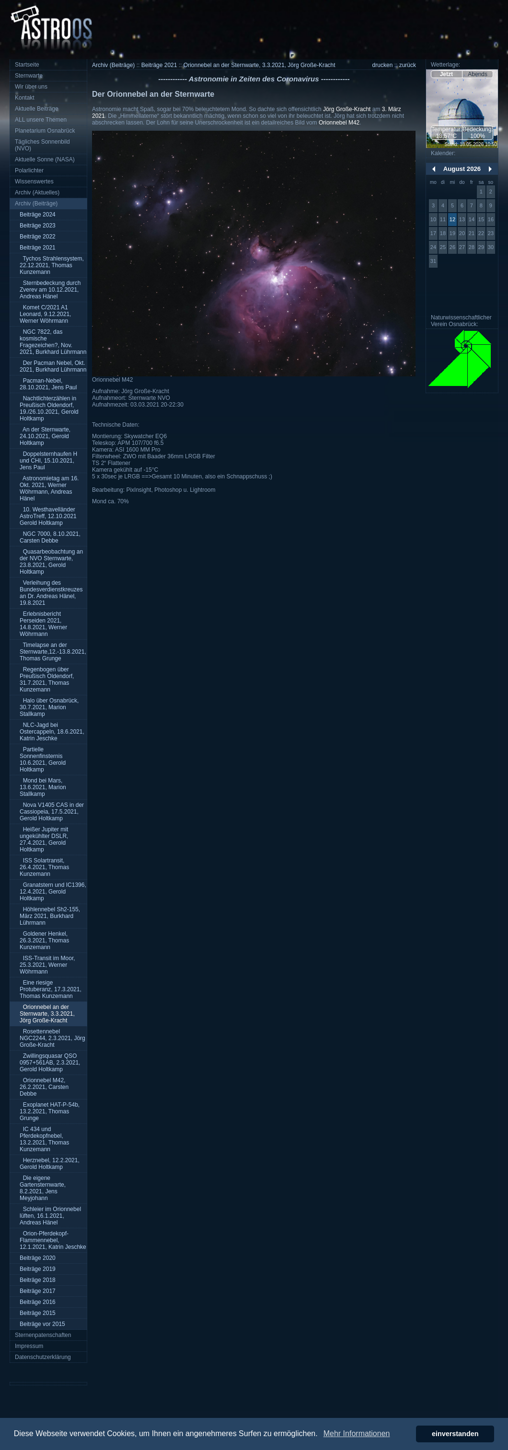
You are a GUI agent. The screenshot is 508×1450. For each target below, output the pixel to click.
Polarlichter (29, 170)
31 (433, 261)
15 (481, 219)
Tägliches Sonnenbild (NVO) (42, 145)
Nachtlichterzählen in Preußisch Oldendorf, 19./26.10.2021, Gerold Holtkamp (49, 408)
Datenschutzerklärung (43, 1357)
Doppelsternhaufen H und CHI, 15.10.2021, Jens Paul (48, 461)
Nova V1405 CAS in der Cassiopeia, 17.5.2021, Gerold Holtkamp (52, 812)
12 (452, 219)
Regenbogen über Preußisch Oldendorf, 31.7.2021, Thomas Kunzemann (47, 679)
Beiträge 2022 (38, 236)
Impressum (29, 1346)
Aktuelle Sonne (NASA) (45, 159)
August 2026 (462, 168)
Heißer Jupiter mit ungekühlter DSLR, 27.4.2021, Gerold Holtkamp (44, 839)
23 (491, 233)
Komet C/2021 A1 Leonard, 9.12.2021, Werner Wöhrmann (45, 314)
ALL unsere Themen (41, 119)
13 (462, 219)
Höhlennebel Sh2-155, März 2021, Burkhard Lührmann (50, 916)
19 (452, 233)
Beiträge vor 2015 (42, 1324)
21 (471, 233)
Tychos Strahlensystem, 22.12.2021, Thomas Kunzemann (52, 265)
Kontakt (25, 97)
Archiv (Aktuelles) (37, 192)
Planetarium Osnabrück (45, 130)
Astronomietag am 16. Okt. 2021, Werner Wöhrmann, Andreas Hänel (49, 488)
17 (433, 233)
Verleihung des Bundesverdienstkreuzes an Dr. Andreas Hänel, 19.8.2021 (51, 592)
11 (443, 219)
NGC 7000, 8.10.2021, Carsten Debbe (50, 537)
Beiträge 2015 (38, 1313)
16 (491, 219)
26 (452, 247)
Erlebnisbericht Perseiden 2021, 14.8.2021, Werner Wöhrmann (43, 624)
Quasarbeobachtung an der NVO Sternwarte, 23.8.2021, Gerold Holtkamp (51, 561)
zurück (407, 65)
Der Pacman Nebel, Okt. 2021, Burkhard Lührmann (53, 366)
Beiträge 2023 (38, 225)
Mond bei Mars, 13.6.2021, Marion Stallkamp (43, 787)
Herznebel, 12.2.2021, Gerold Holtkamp (50, 1163)
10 (433, 219)
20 (462, 233)
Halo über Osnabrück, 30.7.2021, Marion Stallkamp (49, 707)
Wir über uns (31, 86)
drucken (382, 65)
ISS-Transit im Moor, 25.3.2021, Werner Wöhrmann (47, 965)
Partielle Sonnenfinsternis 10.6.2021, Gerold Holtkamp (43, 759)
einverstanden (455, 1434)
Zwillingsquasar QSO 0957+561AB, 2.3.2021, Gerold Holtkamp (50, 1063)
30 (491, 247)
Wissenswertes (34, 181)
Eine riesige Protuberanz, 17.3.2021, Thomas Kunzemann (50, 989)
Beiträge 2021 (38, 247)
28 (471, 247)
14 (471, 219)
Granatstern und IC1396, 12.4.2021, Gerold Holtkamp (53, 892)
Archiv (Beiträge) (36, 203)
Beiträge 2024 (38, 214)
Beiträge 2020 (38, 1258)
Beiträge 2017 (38, 1291)
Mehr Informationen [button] (356, 1433)
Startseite (27, 64)
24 (433, 247)
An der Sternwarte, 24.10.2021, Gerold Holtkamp (45, 436)
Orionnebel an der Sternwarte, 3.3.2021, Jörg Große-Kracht (47, 1014)
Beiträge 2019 (38, 1269)
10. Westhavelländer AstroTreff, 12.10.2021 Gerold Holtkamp (48, 516)
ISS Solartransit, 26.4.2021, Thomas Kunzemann (44, 867)
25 (443, 247)
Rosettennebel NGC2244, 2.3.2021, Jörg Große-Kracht (52, 1038)
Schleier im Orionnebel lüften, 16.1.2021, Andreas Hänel (50, 1216)
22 (481, 233)
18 (443, 233)
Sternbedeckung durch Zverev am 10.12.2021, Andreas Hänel (50, 290)
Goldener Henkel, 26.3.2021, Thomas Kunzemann (44, 940)
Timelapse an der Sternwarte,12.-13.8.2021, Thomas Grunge (53, 652)
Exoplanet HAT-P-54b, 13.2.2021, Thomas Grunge (50, 1111)
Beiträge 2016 (38, 1302)
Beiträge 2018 (38, 1280)
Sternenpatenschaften (43, 1335)
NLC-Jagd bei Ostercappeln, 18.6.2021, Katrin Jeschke (52, 732)
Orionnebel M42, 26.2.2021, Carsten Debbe (44, 1087)
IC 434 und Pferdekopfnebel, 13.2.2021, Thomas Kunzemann (44, 1139)
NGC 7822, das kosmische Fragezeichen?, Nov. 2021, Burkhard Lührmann (53, 342)
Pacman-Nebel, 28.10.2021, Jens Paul (48, 384)
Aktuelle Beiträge (36, 108)
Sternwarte (29, 75)
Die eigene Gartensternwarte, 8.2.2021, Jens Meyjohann (43, 1188)
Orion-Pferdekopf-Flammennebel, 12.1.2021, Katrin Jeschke (53, 1240)
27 (462, 247)
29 (481, 247)
